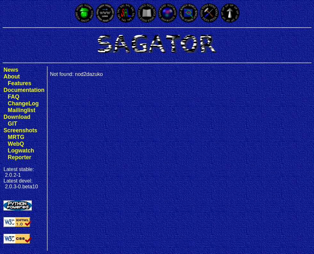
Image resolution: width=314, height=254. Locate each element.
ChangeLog (23, 103)
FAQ (13, 97)
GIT (12, 123)
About (12, 76)
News (11, 70)
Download (17, 117)
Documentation (24, 90)
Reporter (19, 157)
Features (19, 83)
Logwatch (21, 150)
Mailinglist (21, 110)
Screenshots (20, 130)
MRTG (16, 137)
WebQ (16, 144)
